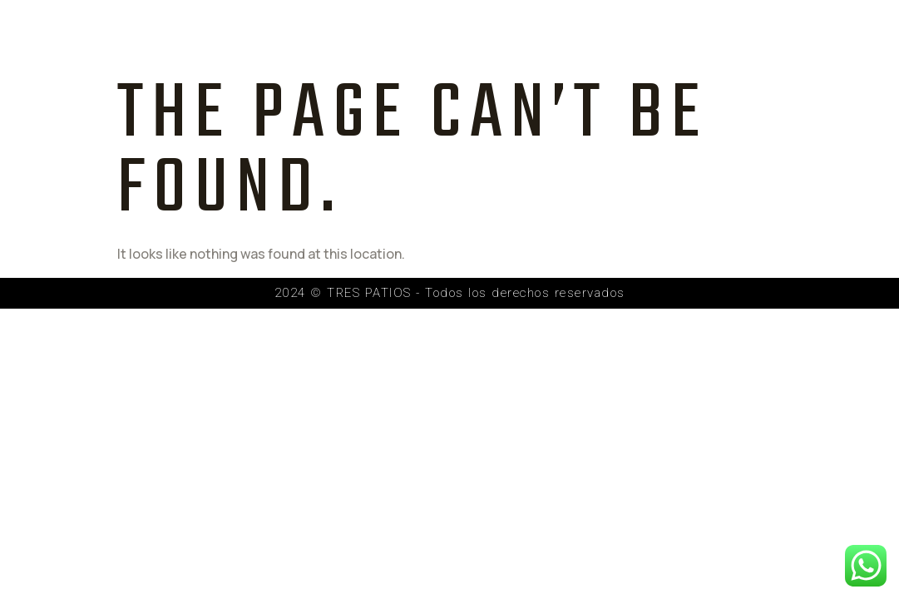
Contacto (797, 35)
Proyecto (408, 35)
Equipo (502, 35)
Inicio (317, 35)
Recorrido (690, 35)
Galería (589, 35)
